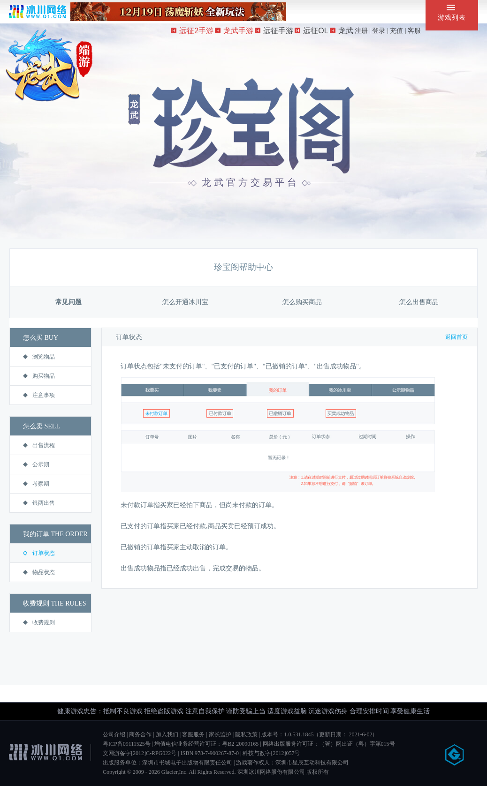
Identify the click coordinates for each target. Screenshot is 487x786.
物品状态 (39, 572)
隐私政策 (246, 734)
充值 (396, 30)
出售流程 (39, 445)
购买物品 (39, 376)
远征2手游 (192, 31)
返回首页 (456, 337)
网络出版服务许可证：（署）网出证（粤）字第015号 (329, 744)
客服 (414, 30)
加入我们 (167, 734)
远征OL (311, 31)
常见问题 (68, 302)
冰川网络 (37, 11)
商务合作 (140, 734)
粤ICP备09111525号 (127, 744)
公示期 (36, 464)
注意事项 (39, 395)
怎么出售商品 (419, 302)
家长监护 (220, 734)
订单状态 (39, 553)
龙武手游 (234, 31)
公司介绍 (114, 734)
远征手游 (274, 31)
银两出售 (39, 503)
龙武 (341, 31)
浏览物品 (39, 356)
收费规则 (39, 622)
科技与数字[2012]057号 (271, 753)
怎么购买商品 (302, 302)
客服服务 (193, 734)
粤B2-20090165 (240, 744)
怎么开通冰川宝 (185, 302)
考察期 (36, 483)
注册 (361, 30)
